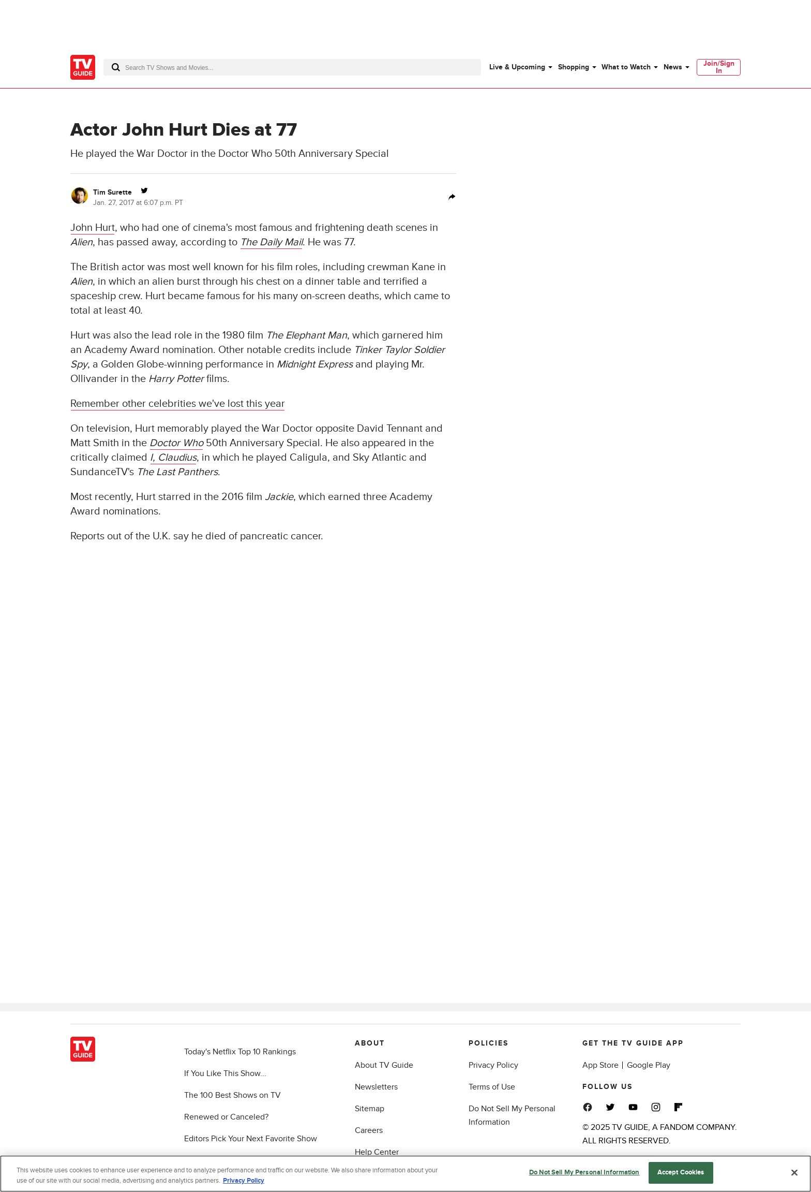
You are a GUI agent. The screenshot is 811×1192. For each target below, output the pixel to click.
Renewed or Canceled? (226, 1117)
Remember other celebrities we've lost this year (177, 404)
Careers (369, 1130)
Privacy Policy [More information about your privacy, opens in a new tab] (243, 1184)
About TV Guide (384, 1065)
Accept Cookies (680, 1176)
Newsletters (376, 1087)
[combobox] (292, 67)
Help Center (377, 1152)
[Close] (794, 1175)
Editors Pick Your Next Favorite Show (250, 1139)
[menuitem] (520, 67)
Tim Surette (112, 192)
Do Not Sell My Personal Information (584, 1176)
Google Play (648, 1065)
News (673, 67)
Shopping (573, 67)
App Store (600, 1065)
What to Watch (626, 67)
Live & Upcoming (517, 67)
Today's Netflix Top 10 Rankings (240, 1052)
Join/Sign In (718, 67)
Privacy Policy (493, 1065)
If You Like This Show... (225, 1073)
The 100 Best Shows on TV (232, 1095)
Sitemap (369, 1108)
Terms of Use (492, 1087)
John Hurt (92, 228)
